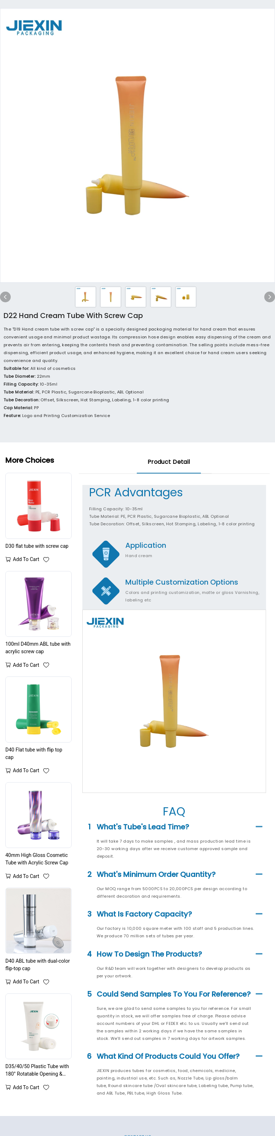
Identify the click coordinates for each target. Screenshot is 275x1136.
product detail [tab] (169, 462)
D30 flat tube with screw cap (36, 546)
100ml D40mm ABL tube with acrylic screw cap (38, 647)
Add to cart (26, 559)
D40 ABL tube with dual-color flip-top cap (37, 964)
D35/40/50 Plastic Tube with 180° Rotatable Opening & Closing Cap (37, 1070)
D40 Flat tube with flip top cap (33, 753)
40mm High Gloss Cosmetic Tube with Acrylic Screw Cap (36, 858)
